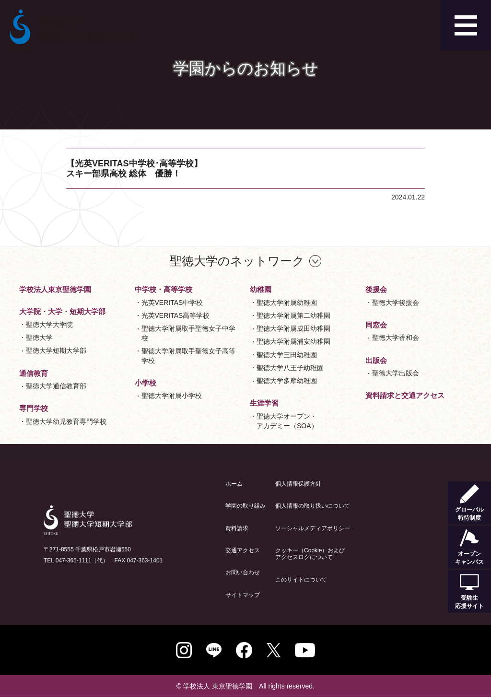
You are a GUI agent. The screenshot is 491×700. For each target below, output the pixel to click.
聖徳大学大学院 (49, 324)
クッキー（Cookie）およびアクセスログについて (310, 553)
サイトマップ (242, 595)
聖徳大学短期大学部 (56, 350)
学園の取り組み (245, 505)
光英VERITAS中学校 (172, 302)
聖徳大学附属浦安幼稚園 (293, 341)
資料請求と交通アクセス (404, 395)
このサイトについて (301, 579)
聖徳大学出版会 (395, 373)
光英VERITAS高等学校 (175, 315)
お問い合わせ (242, 572)
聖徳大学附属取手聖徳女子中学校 (188, 333)
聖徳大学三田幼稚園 (287, 355)
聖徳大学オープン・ (287, 421)
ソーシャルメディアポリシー (312, 528)
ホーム (234, 483)
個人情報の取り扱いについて (312, 505)
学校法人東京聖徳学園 (55, 289)
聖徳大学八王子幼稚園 (290, 368)
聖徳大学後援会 (395, 302)
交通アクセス (242, 550)
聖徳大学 (39, 337)
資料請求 (236, 528)
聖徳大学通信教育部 (56, 386)
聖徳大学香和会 (395, 337)
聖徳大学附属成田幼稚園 (293, 328)
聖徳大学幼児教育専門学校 (66, 421)
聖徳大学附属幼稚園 (287, 302)
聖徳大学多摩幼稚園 (287, 381)
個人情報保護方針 (298, 483)
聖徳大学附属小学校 (171, 395)
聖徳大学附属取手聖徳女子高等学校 (188, 355)
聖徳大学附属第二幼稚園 (293, 315)
